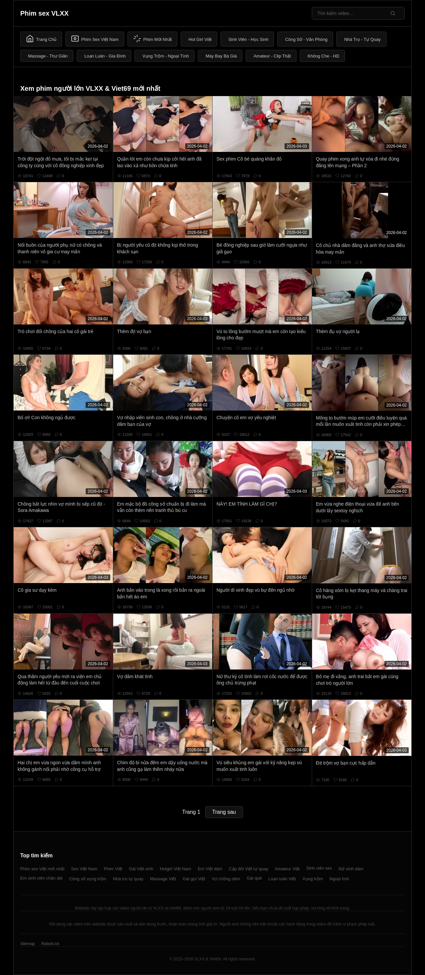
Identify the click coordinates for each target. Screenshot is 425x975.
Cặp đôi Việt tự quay (248, 868)
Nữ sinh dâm (351, 868)
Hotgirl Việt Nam (175, 868)
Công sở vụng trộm (87, 878)
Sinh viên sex (319, 868)
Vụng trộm (312, 878)
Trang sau (224, 812)
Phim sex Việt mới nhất (42, 868)
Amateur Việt (287, 868)
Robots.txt (50, 943)
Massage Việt (163, 878)
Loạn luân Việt (282, 878)
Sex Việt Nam (84, 868)
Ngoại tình (339, 878)
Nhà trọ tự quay (128, 878)
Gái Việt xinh (141, 868)
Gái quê (254, 878)
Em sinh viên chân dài (41, 878)
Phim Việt (113, 868)
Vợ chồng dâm (226, 878)
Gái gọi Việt (194, 878)
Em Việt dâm (210, 868)
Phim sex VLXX (44, 13)
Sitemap (27, 943)
